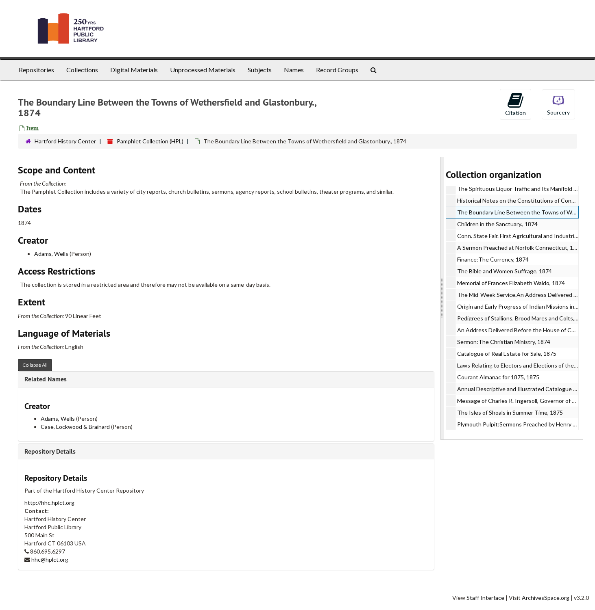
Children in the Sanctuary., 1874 (497, 224)
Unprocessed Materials (202, 70)
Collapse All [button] (35, 365)
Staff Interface (485, 597)
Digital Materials (134, 70)
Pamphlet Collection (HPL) (150, 141)
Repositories (36, 70)
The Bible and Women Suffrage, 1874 (504, 271)
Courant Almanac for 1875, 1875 (498, 377)
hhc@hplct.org (49, 559)
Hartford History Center (65, 141)
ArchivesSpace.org (545, 597)
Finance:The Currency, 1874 (493, 259)
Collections (82, 70)
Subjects (260, 70)
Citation (515, 104)
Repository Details (50, 451)
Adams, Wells (51, 253)
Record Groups (337, 70)
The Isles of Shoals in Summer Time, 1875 (510, 412)
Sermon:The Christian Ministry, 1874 (503, 341)
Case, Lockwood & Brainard (75, 426)
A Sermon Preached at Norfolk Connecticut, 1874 (520, 247)
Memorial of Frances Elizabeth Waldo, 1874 (511, 282)
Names (294, 70)
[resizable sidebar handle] (442, 298)
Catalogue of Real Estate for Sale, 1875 (506, 353)
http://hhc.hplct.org (49, 502)
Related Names (45, 379)
